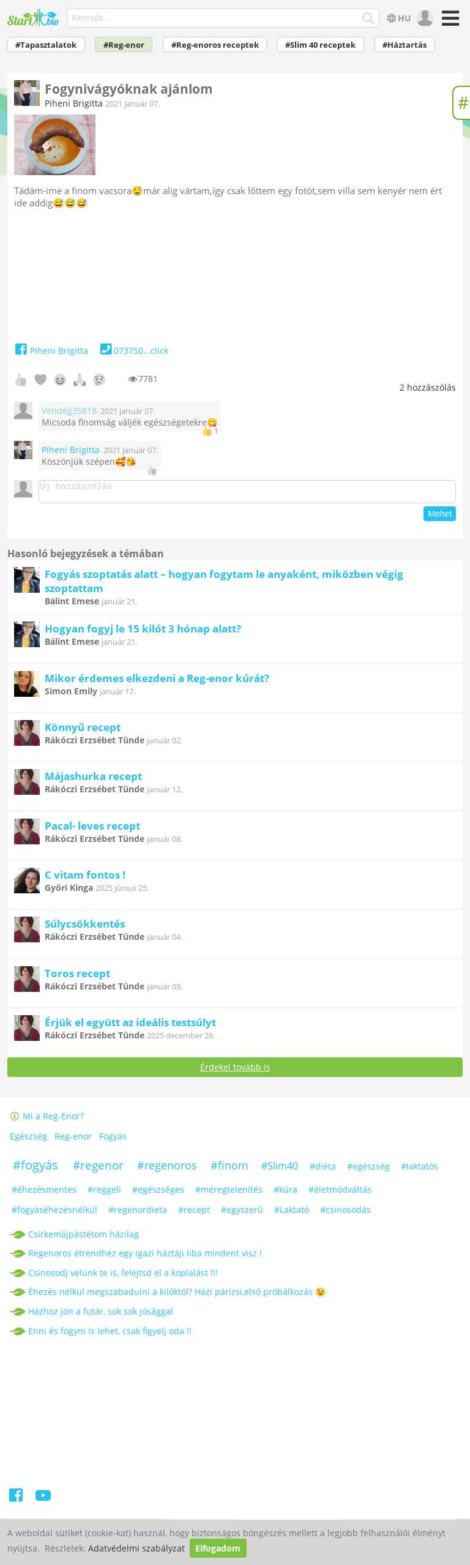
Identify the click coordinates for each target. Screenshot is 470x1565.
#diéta (323, 1170)
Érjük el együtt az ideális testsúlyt (130, 1026)
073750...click (133, 350)
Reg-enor (73, 1140)
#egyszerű (242, 1213)
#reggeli (104, 1193)
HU (398, 18)
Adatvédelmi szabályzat (136, 1548)
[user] (424, 18)
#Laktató (291, 1213)
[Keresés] (368, 18)
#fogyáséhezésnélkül (54, 1213)
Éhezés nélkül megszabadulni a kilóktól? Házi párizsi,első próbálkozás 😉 (177, 1295)
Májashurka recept (93, 780)
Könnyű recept (83, 731)
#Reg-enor (123, 45)
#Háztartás (404, 45)
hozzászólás (428, 387)
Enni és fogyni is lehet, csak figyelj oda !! (110, 1334)
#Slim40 (279, 1169)
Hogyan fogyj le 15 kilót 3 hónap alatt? (143, 632)
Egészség (28, 1140)
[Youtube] (43, 1501)
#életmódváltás (339, 1193)
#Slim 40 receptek (320, 45)
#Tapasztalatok (45, 45)
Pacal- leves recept (92, 829)
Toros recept (77, 977)
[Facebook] (16, 1501)
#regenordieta (137, 1213)
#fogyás (35, 1168)
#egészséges (158, 1193)
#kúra (285, 1193)
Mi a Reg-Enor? (47, 1119)
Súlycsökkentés (85, 927)
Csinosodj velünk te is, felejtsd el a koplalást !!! (123, 1276)
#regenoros (167, 1169)
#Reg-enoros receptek (215, 45)
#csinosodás (345, 1213)
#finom (229, 1169)
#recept (194, 1213)
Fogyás (113, 1140)
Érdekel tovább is (235, 1070)
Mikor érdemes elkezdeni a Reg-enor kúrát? (157, 682)
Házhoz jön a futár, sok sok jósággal (100, 1315)
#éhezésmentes (44, 1193)
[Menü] (449, 22)
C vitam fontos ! (85, 878)
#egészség (368, 1170)
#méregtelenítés (229, 1193)
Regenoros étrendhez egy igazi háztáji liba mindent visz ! (145, 1257)
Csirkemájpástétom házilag (83, 1238)
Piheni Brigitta (74, 103)
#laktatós (419, 1170)
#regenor (98, 1169)
